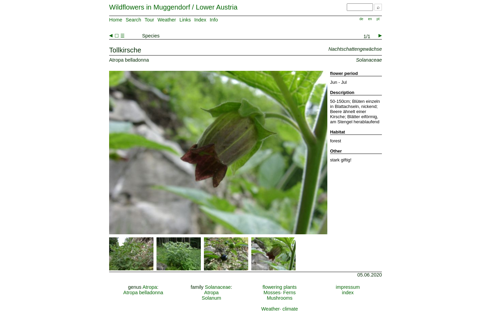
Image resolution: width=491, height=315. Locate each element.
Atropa (150, 287)
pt (378, 19)
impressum (348, 287)
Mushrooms (279, 298)
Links (185, 19)
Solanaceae (218, 287)
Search (133, 19)
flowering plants (280, 287)
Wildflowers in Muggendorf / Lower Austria (173, 7)
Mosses (272, 292)
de (361, 19)
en (370, 19)
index (348, 292)
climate (290, 309)
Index (200, 19)
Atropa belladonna (143, 292)
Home (115, 19)
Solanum (211, 298)
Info (214, 19)
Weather (167, 19)
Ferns (289, 292)
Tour (149, 19)
